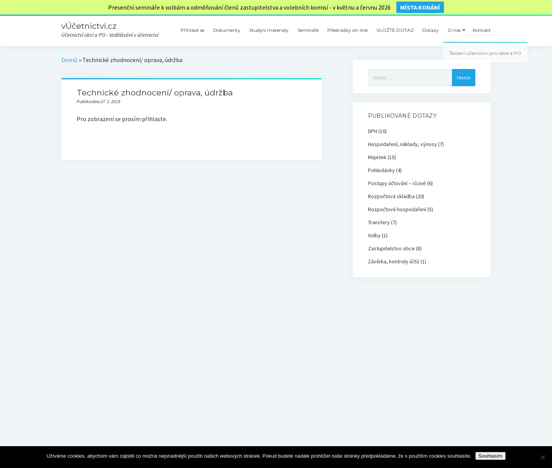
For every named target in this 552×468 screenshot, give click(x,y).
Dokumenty (226, 30)
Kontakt (482, 30)
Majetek (377, 157)
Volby (374, 235)
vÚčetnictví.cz (89, 26)
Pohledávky (381, 170)
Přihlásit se (192, 30)
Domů (69, 60)
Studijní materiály (269, 30)
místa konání (420, 7)
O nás (454, 30)
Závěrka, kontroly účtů (393, 261)
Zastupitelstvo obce (391, 248)
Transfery (379, 222)
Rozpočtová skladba (391, 196)
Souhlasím (490, 456)
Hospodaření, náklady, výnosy (402, 144)
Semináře (308, 30)
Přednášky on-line (347, 30)
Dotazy (430, 30)
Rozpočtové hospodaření (397, 209)
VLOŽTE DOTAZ (395, 30)
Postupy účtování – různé (397, 183)
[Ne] (542, 457)
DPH (372, 131)
